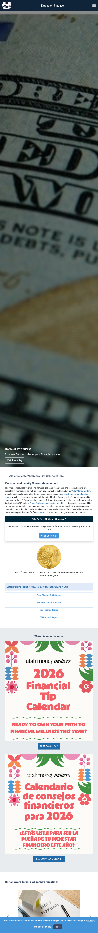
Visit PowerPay (14, 460)
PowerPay (41, 512)
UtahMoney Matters (82, 491)
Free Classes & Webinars (49, 595)
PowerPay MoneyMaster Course (44, 503)
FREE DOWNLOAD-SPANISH (49, 858)
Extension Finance (52, 5)
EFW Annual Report (49, 617)
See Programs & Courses (49, 602)
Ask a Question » (49, 535)
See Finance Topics (49, 610)
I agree (58, 927)
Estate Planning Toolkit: (37, 587)
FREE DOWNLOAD (49, 746)
